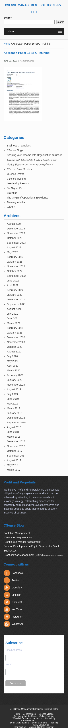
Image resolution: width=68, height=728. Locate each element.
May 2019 (12, 403)
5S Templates (29, 714)
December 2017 (16, 441)
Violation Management (17, 533)
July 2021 (12, 313)
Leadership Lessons (18, 183)
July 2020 (12, 356)
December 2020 (16, 337)
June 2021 (13, 318)
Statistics (12, 192)
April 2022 (12, 285)
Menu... (11, 31)
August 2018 (14, 427)
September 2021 (16, 304)
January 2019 (14, 413)
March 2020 (13, 370)
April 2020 (12, 365)
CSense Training (16, 178)
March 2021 (13, 323)
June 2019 (13, 398)
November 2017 (16, 446)
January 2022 (14, 294)
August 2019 (14, 389)
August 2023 (14, 247)
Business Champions (19, 145)
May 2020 (12, 361)
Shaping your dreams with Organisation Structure (34, 155)
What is (11, 207)
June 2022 (13, 280)
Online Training (46, 716)
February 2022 (15, 290)
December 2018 (16, 417)
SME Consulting (41, 725)
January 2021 (14, 332)
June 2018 (13, 432)
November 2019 (16, 384)
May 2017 (12, 465)
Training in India (16, 202)
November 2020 (16, 342)
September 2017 (16, 455)
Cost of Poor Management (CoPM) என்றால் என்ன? (34, 555)
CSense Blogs (15, 150)
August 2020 (14, 351)
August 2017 (14, 460)
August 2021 (14, 309)
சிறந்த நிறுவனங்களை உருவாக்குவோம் (30, 164)
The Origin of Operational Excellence (27, 197)
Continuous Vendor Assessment (22, 541)
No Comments (27, 61)
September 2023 (16, 242)
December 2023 (16, 228)
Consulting (50, 718)
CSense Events (15, 173)
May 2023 (12, 252)
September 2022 (16, 275)
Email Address (13, 649)
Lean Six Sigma (39, 723)
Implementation (28, 720)
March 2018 (13, 436)
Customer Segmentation (18, 537)
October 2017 (14, 450)
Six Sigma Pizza (16, 188)
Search (8, 17)
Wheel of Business (21, 718)
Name (8, 664)
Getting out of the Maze (25, 716)
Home (7, 43)
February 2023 (15, 256)
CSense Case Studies (19, 169)
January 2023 (14, 261)
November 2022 (16, 266)
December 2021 (16, 299)
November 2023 (16, 233)
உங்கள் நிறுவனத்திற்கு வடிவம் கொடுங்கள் (32, 159)
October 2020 (14, 346)
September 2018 (16, 422)
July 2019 (12, 394)
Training (54, 723)
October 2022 (14, 271)
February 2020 (15, 375)
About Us (37, 718)
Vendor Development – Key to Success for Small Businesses (31, 548)
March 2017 (13, 469)
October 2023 (14, 238)
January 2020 (14, 379)
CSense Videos (45, 714)
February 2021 (15, 327)
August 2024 (14, 223)
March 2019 (13, 408)
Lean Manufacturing (19, 723)
